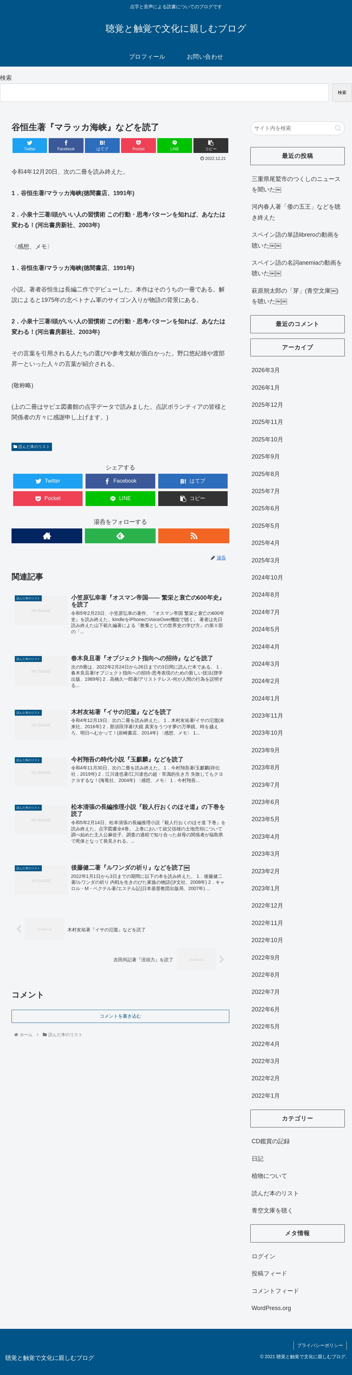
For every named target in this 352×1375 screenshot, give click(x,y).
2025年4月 (266, 543)
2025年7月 (266, 491)
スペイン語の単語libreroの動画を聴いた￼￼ (295, 240)
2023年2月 (266, 871)
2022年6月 (266, 1009)
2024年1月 (266, 698)
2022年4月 (266, 1044)
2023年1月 (266, 888)
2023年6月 (266, 802)
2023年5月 (266, 819)
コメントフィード (275, 1291)
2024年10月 (267, 577)
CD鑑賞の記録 (271, 1141)
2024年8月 (266, 594)
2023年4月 (266, 836)
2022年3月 (266, 1061)
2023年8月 (266, 767)
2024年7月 (266, 612)
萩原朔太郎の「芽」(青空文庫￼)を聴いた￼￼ (295, 296)
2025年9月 (266, 456)
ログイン (263, 1256)
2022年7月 (266, 992)
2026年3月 (266, 370)
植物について (269, 1176)
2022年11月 (267, 923)
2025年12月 (267, 405)
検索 (6, 78)
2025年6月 (266, 508)
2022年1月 (266, 1095)
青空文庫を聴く (272, 1210)
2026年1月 (266, 387)
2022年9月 (266, 957)
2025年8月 (266, 474)
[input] (297, 128)
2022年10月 (267, 940)
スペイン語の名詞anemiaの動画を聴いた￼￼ (297, 268)
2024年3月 (266, 664)
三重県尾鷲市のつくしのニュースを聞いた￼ (296, 184)
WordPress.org (271, 1308)
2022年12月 (267, 905)
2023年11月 (267, 715)
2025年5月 (266, 526)
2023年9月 (266, 750)
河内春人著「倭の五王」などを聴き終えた (296, 212)
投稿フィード (269, 1273)
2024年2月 (266, 681)
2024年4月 (266, 646)
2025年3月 (266, 560)
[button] (338, 128)
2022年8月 (266, 974)
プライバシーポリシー (320, 1345)
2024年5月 (266, 629)
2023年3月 (266, 854)
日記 (258, 1158)
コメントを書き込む (120, 1016)
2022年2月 (266, 1078)
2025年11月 (267, 422)
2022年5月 (266, 1026)
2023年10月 (267, 733)
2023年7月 (266, 785)
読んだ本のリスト (31, 446)
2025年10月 (267, 439)
